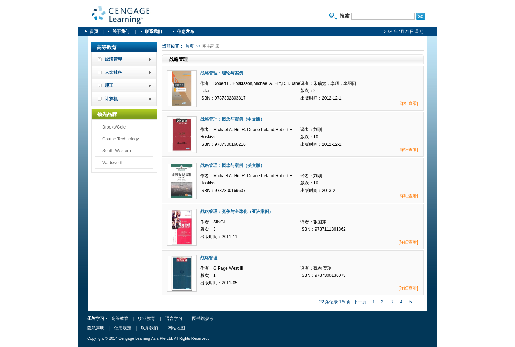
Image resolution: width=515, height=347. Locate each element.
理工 (109, 85)
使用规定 (122, 328)
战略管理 (208, 257)
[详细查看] (408, 103)
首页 (94, 31)
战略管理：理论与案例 (221, 73)
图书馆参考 (203, 318)
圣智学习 (121, 15)
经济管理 (113, 59)
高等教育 (119, 318)
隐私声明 (95, 328)
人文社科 (113, 72)
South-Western (116, 150)
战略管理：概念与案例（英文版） (232, 165)
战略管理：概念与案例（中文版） (232, 119)
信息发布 (185, 31)
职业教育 (146, 318)
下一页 (360, 301)
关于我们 (121, 31)
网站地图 (176, 328)
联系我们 (154, 31)
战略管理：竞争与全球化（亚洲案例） (236, 211)
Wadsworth (113, 162)
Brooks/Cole (114, 127)
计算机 (111, 98)
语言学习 (173, 318)
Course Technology (120, 138)
